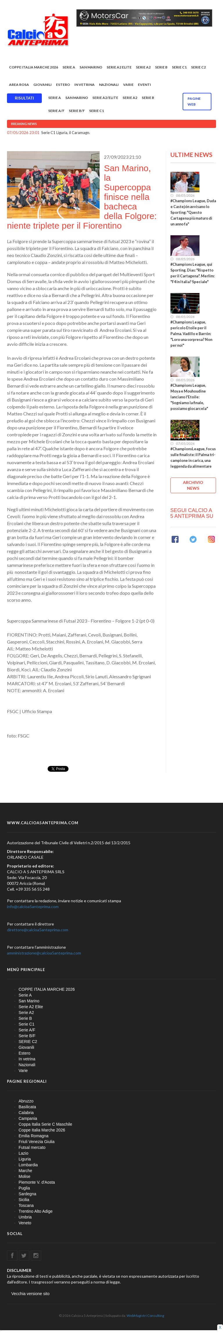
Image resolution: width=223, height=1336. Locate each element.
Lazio (23, 1153)
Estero (63, 84)
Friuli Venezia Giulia (37, 1141)
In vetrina (84, 84)
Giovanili (42, 84)
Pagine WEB (194, 101)
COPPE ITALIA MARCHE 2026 (33, 67)
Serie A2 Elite (119, 67)
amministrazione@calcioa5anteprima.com (44, 952)
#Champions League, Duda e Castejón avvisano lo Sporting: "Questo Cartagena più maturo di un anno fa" (193, 212)
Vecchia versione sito (30, 1293)
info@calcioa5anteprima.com (33, 906)
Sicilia (24, 1199)
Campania (28, 1118)
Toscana (26, 1205)
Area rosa (19, 84)
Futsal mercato (32, 1147)
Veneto (25, 1223)
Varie (128, 84)
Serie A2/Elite (105, 97)
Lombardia (28, 1165)
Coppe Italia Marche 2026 (42, 1130)
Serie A (68, 67)
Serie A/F (56, 111)
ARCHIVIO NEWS (193, 485)
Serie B (161, 67)
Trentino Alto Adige (36, 1211)
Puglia (24, 1188)
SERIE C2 (198, 67)
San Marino (91, 67)
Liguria (25, 1159)
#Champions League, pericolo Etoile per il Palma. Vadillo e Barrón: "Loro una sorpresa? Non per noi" (191, 334)
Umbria (25, 1217)
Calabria (26, 1112)
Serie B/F (77, 111)
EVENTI (144, 84)
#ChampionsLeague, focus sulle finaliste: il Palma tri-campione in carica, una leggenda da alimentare (193, 458)
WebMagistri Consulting (145, 1315)
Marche (25, 1170)
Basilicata (27, 1106)
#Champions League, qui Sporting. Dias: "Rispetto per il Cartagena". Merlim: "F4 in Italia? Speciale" (192, 273)
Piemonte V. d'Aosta (37, 1182)
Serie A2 (143, 67)
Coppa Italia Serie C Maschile (45, 1124)
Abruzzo (26, 1101)
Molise (24, 1176)
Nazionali (109, 84)
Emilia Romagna (33, 1135)
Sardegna (27, 1194)
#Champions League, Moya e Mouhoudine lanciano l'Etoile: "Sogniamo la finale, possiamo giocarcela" (189, 397)
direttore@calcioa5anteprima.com (37, 929)
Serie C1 (179, 67)
